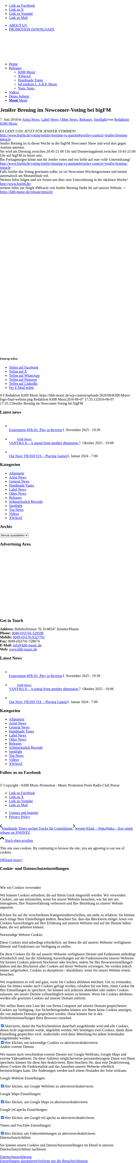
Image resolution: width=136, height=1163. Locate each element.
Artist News (31, 119)
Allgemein (16, 473)
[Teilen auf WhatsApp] (24, 375)
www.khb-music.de (23, 649)
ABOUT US (18, 25)
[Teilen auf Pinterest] (23, 379)
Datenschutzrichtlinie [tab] (15, 1137)
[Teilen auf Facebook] (23, 367)
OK (2, 860)
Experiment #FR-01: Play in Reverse (35, 430)
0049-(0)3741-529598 (27, 633)
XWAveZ (15, 518)
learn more (13, 860)
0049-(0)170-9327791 (29, 637)
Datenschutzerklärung (15, 1157)
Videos (14, 514)
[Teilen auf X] (18, 371)
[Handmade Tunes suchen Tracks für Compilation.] (36, 828)
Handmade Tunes (21, 485)
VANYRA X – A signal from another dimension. (44, 443)
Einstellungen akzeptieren (18, 1161)
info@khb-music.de (27, 645)
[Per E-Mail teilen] (21, 388)
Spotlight (100, 119)
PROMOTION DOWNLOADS (31, 29)
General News (19, 481)
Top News (16, 510)
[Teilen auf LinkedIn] (23, 383)
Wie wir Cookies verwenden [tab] (20, 887)
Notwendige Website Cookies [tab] (21, 935)
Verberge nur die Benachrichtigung (62, 1161)
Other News (69, 119)
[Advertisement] (68, 582)
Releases (85, 119)
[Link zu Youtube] (21, 14)
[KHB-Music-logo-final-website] (33, 56)
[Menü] (18, 100)
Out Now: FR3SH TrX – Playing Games (38, 456)
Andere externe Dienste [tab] (17, 1047)
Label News (50, 119)
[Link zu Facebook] (22, 5)
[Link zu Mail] (18, 18)
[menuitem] (72, 25)
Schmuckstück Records (26, 502)
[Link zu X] (16, 9)
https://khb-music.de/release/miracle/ (26, 192)
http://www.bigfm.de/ (15, 184)
